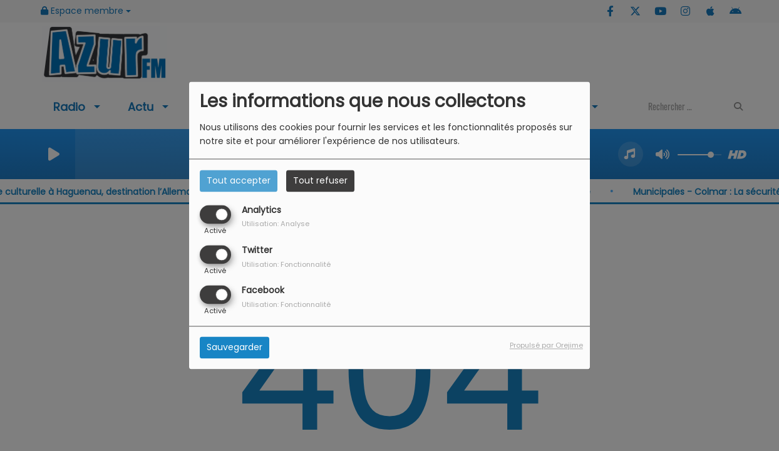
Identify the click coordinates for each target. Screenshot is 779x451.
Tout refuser (320, 180)
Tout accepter (239, 180)
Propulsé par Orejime (546, 346)
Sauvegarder (234, 347)
